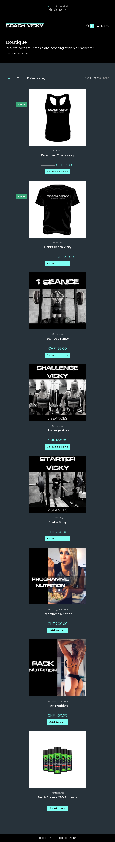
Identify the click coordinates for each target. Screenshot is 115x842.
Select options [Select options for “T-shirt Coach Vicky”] (57, 263)
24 (99, 78)
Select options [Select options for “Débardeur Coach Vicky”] (57, 171)
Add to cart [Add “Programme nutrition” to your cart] (57, 630)
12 (95, 78)
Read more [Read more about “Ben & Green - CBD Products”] (57, 808)
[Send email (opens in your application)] (65, 9)
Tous (106, 78)
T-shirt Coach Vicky (57, 247)
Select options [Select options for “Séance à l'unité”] (57, 355)
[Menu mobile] (101, 25)
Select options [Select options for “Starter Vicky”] (57, 538)
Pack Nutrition (57, 705)
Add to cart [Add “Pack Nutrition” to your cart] (57, 722)
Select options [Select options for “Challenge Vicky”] (57, 446)
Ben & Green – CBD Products (57, 797)
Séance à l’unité (58, 338)
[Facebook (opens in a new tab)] (50, 9)
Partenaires (57, 792)
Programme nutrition (57, 614)
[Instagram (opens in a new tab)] (55, 9)
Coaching (57, 334)
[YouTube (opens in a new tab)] (60, 9)
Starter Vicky (58, 522)
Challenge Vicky (57, 430)
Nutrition (63, 609)
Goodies (57, 150)
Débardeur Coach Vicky (57, 155)
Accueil (10, 53)
